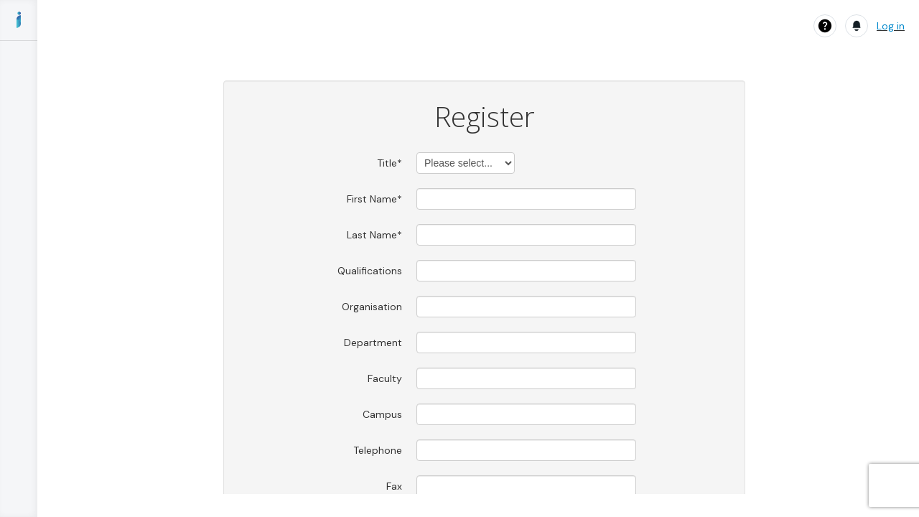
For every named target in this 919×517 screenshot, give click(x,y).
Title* (389, 163)
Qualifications (369, 270)
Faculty (385, 378)
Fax (394, 486)
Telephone (377, 450)
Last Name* (374, 234)
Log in (891, 25)
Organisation (372, 306)
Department (373, 342)
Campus (382, 414)
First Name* (374, 198)
